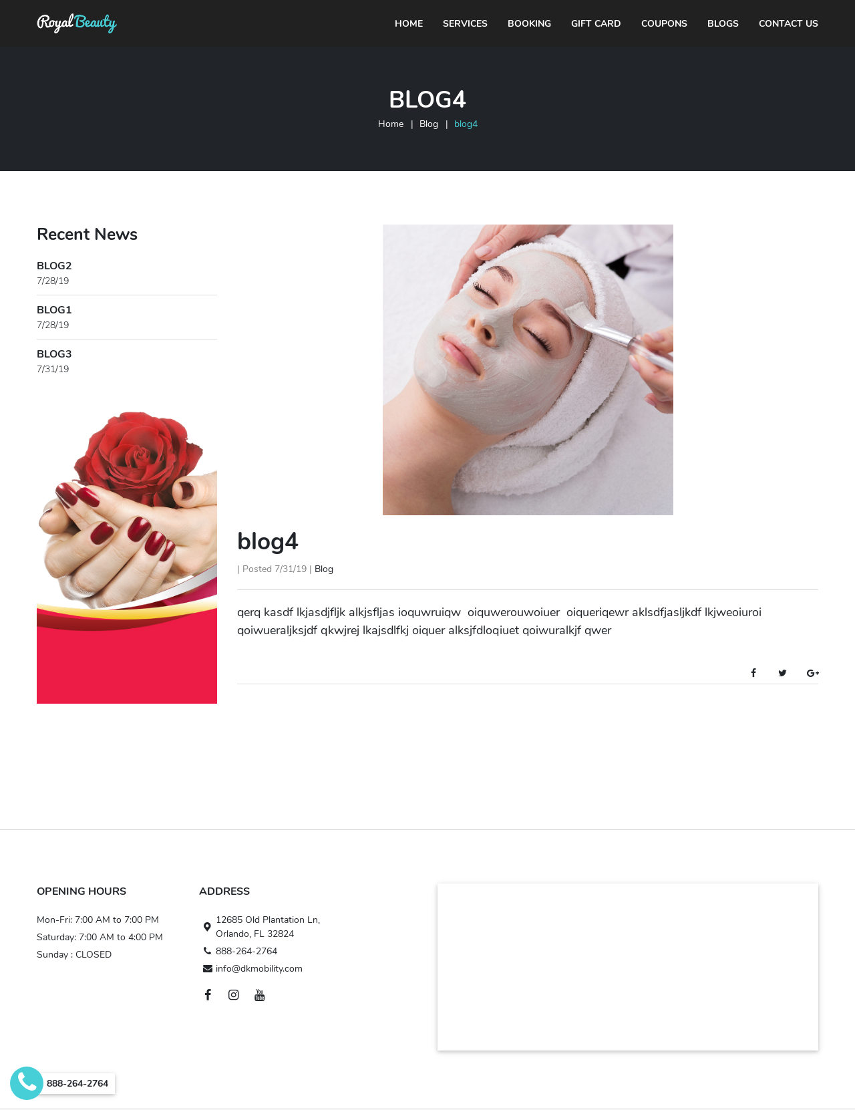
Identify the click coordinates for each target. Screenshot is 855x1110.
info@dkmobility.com (251, 968)
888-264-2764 (238, 951)
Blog (428, 124)
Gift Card (596, 23)
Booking (529, 23)
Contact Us (788, 23)
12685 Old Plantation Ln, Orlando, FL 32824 (259, 927)
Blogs (723, 23)
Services (465, 23)
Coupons (664, 23)
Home (409, 23)
